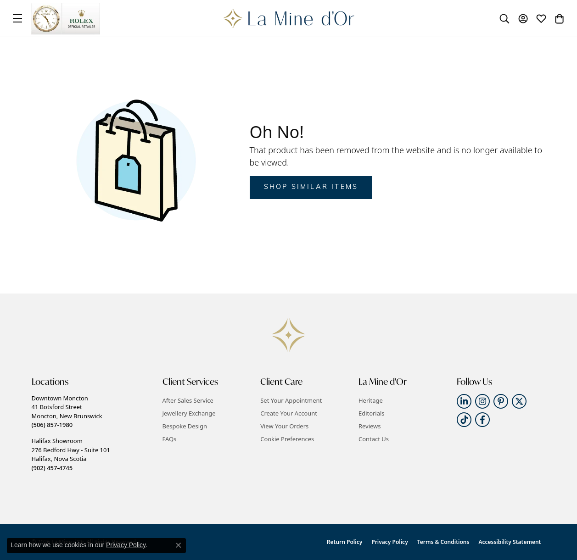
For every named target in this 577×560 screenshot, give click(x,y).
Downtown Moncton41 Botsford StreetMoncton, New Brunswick (67, 411)
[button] (504, 18)
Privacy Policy (389, 542)
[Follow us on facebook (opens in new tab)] (482, 419)
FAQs (169, 439)
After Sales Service (187, 400)
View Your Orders (284, 426)
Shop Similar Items (311, 187)
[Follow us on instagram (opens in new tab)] (482, 401)
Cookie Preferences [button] (287, 439)
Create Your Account (288, 413)
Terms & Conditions (443, 542)
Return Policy (344, 542)
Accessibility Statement (509, 542)
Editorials (372, 413)
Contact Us (374, 439)
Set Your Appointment (291, 400)
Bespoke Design (184, 426)
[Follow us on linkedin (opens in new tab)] (464, 401)
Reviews (370, 426)
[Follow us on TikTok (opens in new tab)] (464, 419)
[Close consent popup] (178, 545)
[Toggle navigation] (17, 18)
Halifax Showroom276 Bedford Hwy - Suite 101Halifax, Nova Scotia (71, 454)
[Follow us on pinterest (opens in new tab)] (500, 401)
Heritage (371, 400)
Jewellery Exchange (189, 413)
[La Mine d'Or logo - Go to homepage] (288, 18)
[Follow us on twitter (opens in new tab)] (519, 401)
